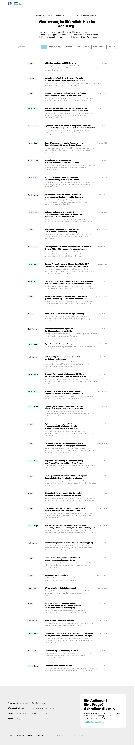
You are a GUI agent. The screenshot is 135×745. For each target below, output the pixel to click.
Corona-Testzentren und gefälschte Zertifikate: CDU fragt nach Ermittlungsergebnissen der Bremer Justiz (68, 267)
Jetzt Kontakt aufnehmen (94, 722)
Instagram (19, 719)
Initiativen (51, 708)
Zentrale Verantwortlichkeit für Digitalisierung (65, 316)
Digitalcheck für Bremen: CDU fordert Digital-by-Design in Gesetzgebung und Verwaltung (64, 497)
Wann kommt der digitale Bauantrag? (61, 591)
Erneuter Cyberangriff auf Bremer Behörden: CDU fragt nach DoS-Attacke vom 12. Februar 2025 (66, 395)
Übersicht (25, 708)
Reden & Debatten (38, 708)
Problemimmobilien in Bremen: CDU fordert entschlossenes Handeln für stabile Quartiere (64, 198)
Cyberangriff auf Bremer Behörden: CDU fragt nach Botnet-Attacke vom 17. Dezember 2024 (64, 410)
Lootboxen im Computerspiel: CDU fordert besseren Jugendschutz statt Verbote (63, 561)
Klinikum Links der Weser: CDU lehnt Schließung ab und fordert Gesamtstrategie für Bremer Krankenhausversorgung (63, 608)
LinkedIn (39, 719)
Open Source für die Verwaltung (58, 346)
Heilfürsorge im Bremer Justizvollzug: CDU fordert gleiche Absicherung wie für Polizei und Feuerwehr (67, 300)
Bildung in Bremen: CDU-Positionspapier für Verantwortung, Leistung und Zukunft (63, 181)
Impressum (70, 735)
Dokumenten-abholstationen (57, 578)
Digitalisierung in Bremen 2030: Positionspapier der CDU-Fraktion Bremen (63, 164)
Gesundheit (40, 703)
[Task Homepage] (15, 3)
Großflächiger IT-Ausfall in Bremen (60, 623)
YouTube (29, 719)
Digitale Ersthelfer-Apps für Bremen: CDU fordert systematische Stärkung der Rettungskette (66, 94)
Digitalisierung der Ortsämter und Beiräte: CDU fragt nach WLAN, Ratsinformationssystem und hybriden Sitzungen (70, 637)
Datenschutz (58, 735)
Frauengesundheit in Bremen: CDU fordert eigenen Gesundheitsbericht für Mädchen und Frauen (66, 479)
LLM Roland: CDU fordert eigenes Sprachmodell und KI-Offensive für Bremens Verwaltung (65, 512)
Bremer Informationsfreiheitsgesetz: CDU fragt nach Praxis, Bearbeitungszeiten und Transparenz (66, 378)
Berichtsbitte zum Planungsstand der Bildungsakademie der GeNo (59, 332)
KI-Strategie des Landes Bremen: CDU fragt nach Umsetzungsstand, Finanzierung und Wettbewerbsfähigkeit (71, 529)
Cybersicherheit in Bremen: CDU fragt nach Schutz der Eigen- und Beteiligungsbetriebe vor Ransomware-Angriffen (64, 128)
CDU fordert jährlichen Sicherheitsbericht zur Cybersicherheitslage (63, 360)
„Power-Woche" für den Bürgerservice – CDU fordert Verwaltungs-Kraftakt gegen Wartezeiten (66, 447)
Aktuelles (17, 713)
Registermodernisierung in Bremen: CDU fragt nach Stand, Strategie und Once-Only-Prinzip (65, 464)
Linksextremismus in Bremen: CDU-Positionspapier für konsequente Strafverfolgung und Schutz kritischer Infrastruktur (66, 217)
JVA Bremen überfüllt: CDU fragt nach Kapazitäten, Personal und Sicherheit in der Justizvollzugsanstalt (67, 110)
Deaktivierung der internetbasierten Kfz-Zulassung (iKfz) (70, 545)
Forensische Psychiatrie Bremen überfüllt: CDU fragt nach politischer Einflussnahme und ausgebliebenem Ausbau (70, 285)
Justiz (32, 703)
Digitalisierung (23, 703)
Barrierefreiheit (84, 735)
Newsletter (37, 713)
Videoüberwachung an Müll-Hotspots (61, 63)
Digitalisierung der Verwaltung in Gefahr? (63, 653)
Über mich (27, 713)
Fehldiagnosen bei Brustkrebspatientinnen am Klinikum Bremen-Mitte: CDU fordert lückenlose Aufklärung (69, 250)
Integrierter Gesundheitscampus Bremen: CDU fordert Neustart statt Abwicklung (63, 233)
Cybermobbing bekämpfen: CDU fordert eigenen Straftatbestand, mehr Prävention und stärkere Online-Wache (62, 428)
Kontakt (46, 713)
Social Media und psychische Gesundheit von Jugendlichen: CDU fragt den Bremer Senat (64, 146)
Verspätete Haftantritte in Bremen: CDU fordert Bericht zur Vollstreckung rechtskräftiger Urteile (65, 79)
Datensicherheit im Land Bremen (59, 668)
